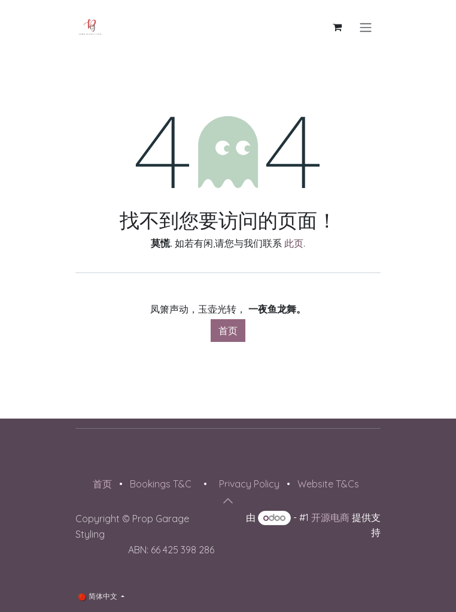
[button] (228, 500)
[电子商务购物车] (337, 27)
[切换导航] (366, 27)
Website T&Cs (328, 484)
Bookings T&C (160, 484)
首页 (228, 331)
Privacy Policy (249, 484)
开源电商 (330, 517)
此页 (293, 243)
